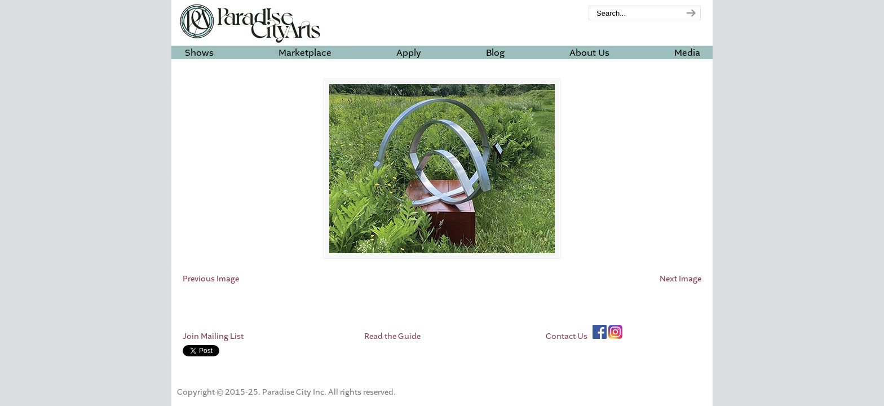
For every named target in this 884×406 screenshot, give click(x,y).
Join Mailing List (213, 336)
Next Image (680, 278)
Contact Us (566, 336)
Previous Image (211, 278)
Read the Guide (392, 336)
